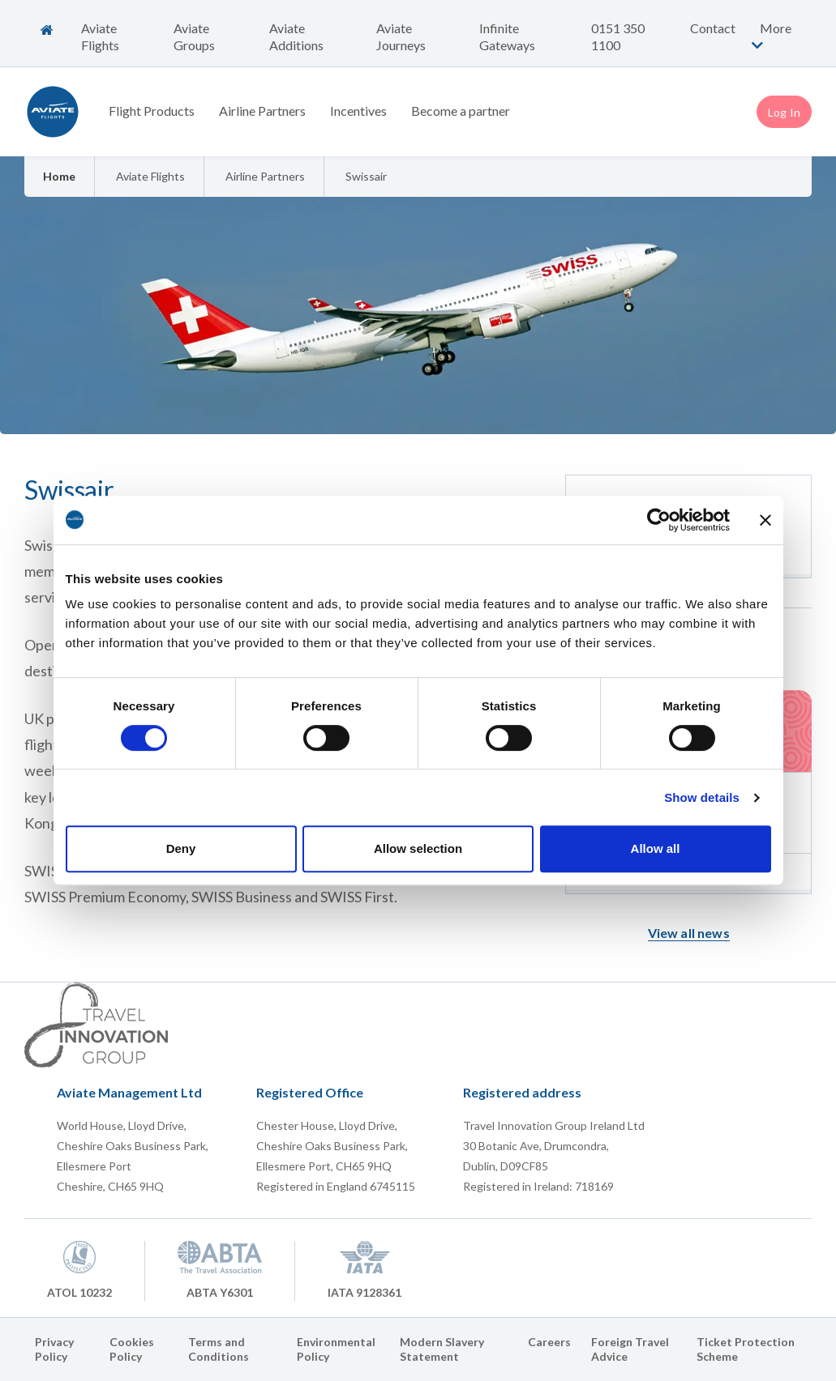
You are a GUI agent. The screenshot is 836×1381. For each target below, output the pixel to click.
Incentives (358, 110)
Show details (702, 797)
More (769, 36)
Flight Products (152, 110)
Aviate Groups (194, 36)
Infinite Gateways (507, 36)
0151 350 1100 (618, 36)
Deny (181, 848)
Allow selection (418, 848)
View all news (689, 932)
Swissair (366, 176)
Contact (712, 28)
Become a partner (460, 110)
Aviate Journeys (401, 36)
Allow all (655, 848)
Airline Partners (262, 110)
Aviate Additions (296, 36)
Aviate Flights (100, 36)
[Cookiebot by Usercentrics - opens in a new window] (659, 520)
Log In (784, 112)
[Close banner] (765, 520)
